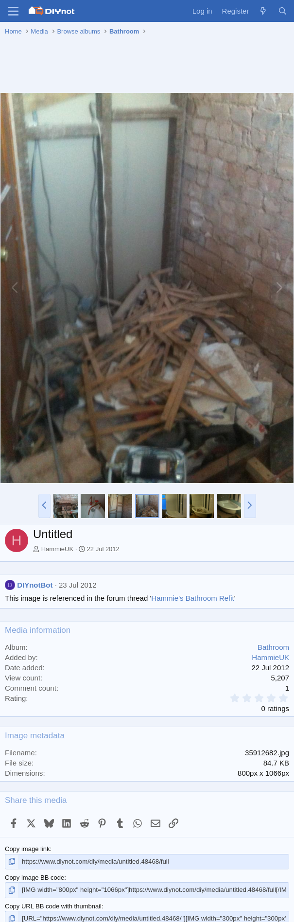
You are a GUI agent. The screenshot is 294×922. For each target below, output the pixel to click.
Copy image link (27, 848)
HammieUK (57, 549)
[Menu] (13, 11)
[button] (44, 506)
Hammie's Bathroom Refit (192, 598)
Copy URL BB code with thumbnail (53, 905)
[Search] (282, 11)
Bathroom (273, 647)
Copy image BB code (34, 877)
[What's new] (263, 11)
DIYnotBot (34, 585)
